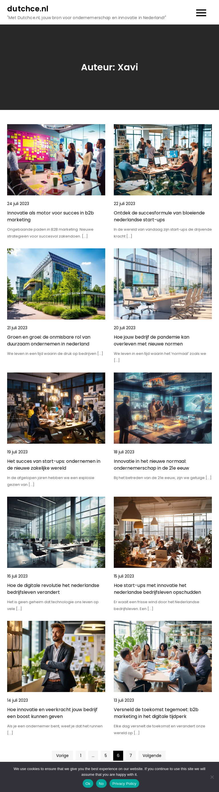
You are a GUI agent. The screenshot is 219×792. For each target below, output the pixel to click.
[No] (212, 777)
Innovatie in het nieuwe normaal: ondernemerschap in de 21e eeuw (151, 464)
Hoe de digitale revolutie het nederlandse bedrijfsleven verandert (53, 588)
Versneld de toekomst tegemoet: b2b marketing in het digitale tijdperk (156, 713)
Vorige (62, 755)
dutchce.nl (28, 9)
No (101, 783)
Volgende (152, 755)
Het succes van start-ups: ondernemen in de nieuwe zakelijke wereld (53, 464)
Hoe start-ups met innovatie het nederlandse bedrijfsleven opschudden (157, 588)
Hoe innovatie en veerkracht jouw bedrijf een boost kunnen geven (52, 713)
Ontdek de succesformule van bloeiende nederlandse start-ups (159, 216)
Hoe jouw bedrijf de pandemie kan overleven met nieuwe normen (151, 340)
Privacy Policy (124, 783)
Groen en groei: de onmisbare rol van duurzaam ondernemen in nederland (48, 340)
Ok (88, 783)
